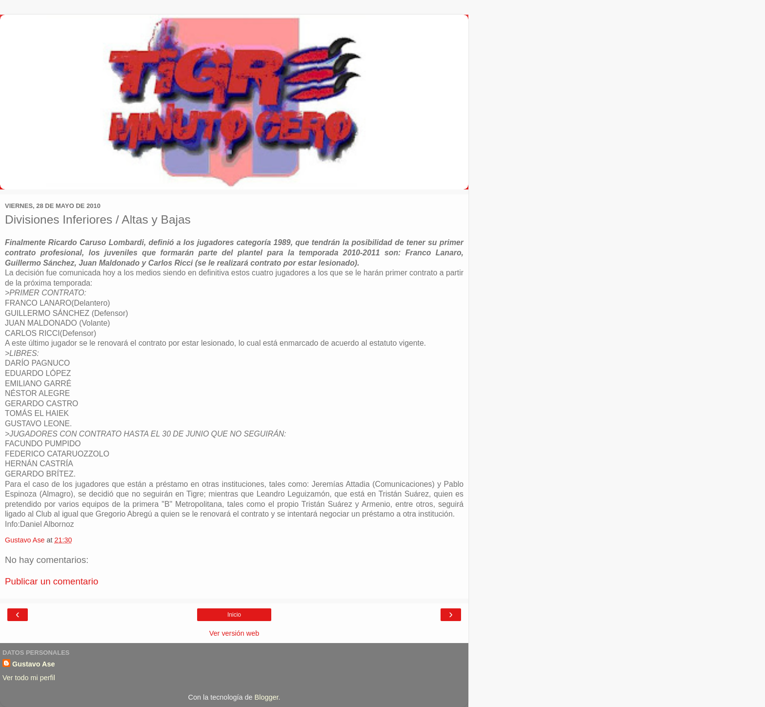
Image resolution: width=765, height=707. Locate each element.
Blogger (267, 697)
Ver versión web (234, 633)
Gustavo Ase (33, 664)
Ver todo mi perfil (28, 678)
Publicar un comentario (51, 581)
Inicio (234, 614)
